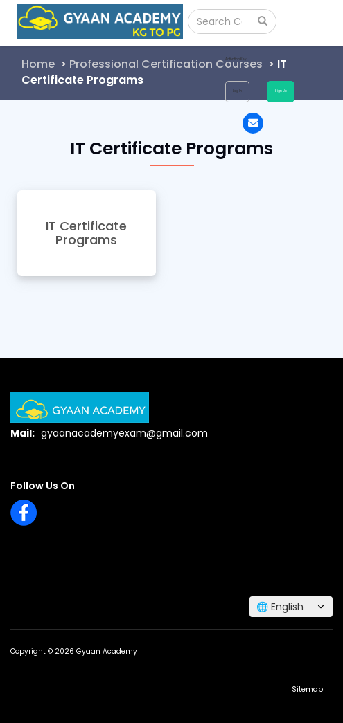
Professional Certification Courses (166, 64)
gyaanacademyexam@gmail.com (124, 433)
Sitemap (307, 689)
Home (38, 64)
